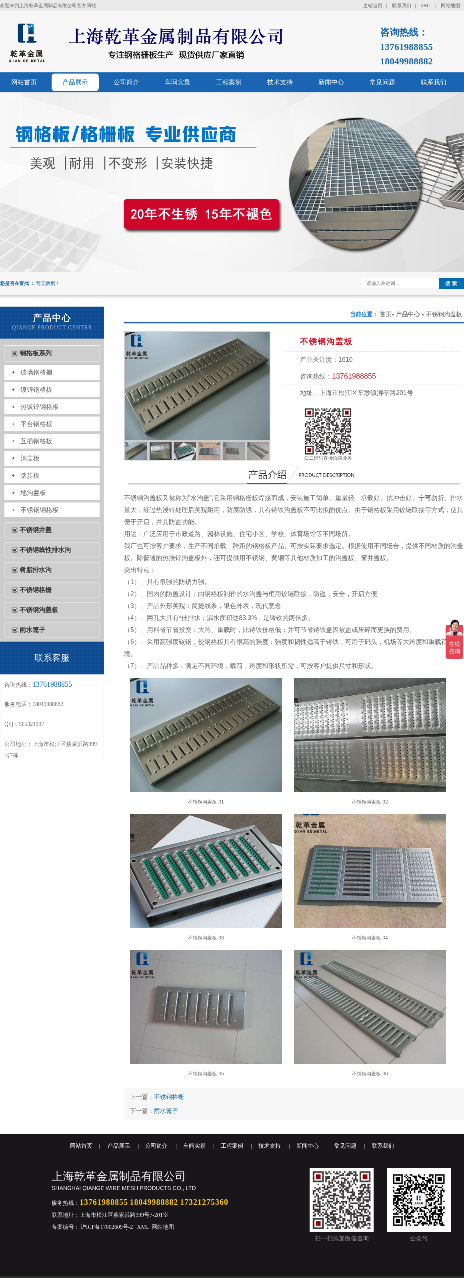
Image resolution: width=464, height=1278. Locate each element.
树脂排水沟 (36, 569)
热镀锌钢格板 (39, 406)
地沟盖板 (33, 492)
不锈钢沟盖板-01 (206, 741)
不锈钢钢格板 (39, 509)
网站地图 (450, 5)
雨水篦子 (32, 629)
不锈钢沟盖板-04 (370, 877)
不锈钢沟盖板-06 (370, 1013)
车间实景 (177, 82)
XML (425, 5)
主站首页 (372, 5)
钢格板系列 (36, 353)
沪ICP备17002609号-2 (106, 1227)
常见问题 (382, 82)
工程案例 (229, 82)
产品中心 (408, 314)
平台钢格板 (36, 424)
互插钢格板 (36, 441)
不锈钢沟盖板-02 (370, 741)
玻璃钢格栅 (36, 372)
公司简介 (126, 82)
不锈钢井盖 (36, 529)
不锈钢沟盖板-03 (206, 877)
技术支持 (280, 82)
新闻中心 (331, 82)
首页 (386, 314)
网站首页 (24, 82)
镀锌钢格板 (36, 389)
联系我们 (401, 5)
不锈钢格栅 (36, 589)
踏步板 (30, 475)
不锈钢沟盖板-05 (206, 1013)
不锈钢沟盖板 (39, 609)
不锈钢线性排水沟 (45, 549)
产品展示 (75, 82)
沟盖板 (30, 458)
